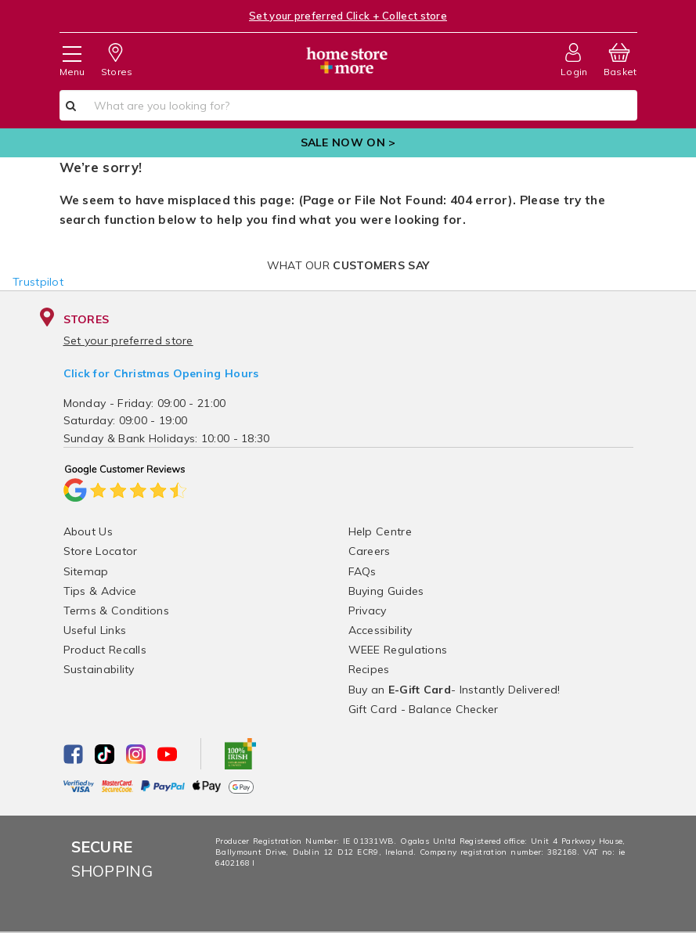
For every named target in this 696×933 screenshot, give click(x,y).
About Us (88, 531)
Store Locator (100, 551)
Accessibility (380, 630)
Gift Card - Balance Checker (423, 709)
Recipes (369, 669)
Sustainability (99, 669)
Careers (369, 551)
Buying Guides (386, 591)
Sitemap (86, 571)
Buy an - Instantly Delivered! (454, 690)
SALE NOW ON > (348, 142)
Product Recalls (105, 650)
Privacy (367, 610)
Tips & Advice (100, 591)
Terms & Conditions (116, 610)
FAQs (362, 571)
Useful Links (95, 630)
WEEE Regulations (398, 650)
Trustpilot (38, 282)
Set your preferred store (128, 340)
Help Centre (380, 531)
